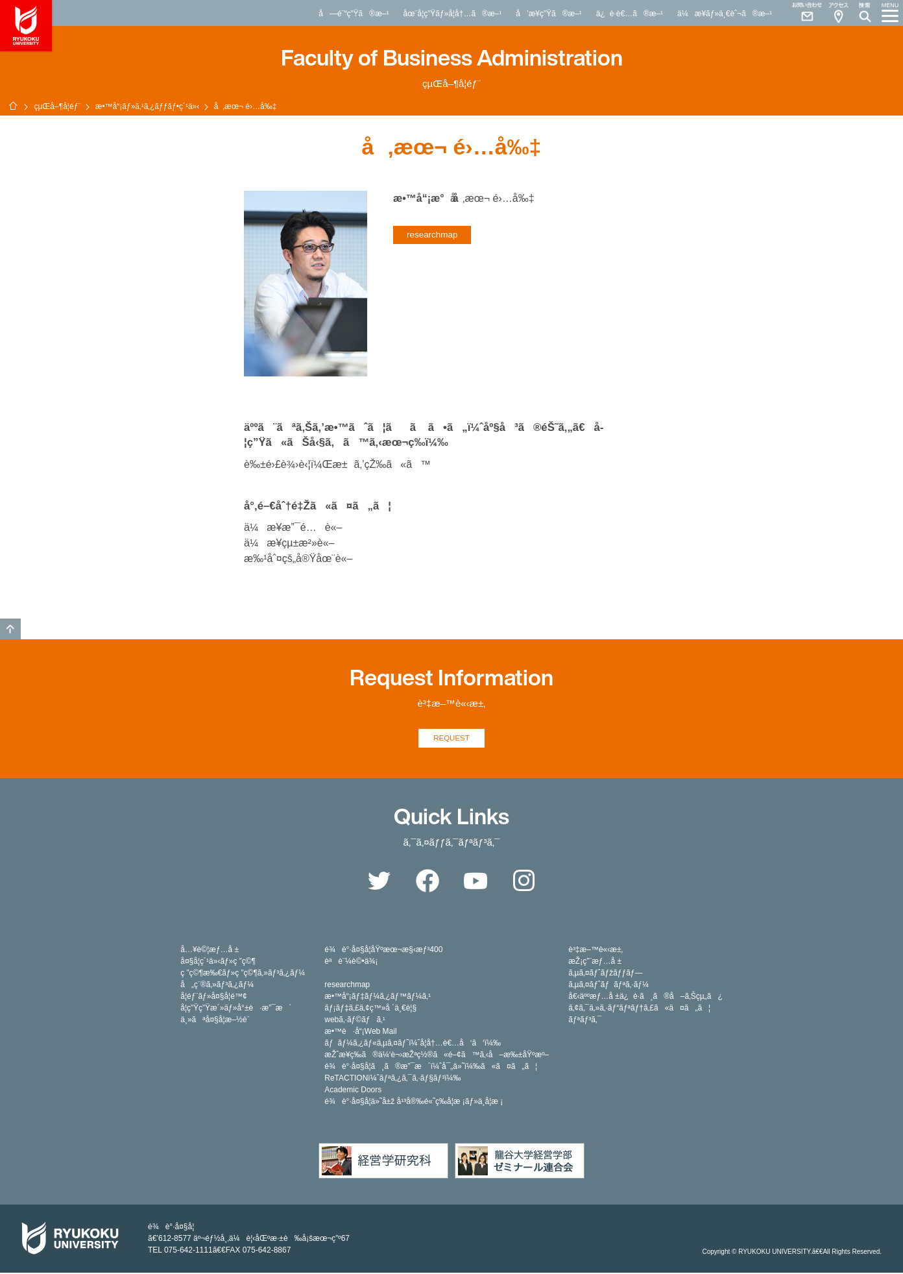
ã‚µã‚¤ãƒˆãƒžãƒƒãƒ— (605, 974)
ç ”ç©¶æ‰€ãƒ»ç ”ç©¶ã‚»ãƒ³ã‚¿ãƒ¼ (242, 974)
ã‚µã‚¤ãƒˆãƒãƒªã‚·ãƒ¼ (608, 985)
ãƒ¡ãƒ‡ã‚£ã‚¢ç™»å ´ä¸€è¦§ (370, 1009)
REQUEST (451, 739)
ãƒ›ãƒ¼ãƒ (12, 105)
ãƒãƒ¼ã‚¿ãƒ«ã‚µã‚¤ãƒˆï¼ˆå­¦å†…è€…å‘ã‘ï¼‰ (412, 1044)
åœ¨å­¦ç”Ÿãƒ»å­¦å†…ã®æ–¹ (452, 13)
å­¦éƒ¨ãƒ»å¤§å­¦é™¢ (213, 997)
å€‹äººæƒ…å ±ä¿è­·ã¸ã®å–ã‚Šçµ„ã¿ (645, 997)
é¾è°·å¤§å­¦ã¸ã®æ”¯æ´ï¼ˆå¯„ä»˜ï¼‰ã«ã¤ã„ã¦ (430, 1067)
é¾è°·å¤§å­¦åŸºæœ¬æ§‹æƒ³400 (383, 950)
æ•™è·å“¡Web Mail (360, 1032)
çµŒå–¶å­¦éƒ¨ (57, 106)
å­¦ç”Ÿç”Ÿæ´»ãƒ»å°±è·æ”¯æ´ (235, 1009)
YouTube (475, 882)
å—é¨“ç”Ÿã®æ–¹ (354, 13)
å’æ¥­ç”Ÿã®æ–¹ (549, 13)
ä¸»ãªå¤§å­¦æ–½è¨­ (214, 1020)
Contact (802, 13)
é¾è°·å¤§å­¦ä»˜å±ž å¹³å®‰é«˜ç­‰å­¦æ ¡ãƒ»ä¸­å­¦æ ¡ (413, 1102)
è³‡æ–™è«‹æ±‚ (595, 950)
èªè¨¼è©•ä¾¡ (351, 962)
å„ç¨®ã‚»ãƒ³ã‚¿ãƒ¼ (217, 985)
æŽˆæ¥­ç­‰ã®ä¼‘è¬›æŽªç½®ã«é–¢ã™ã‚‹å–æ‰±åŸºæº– (436, 1055)
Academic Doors (352, 1091)
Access (838, 13)
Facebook (427, 882)
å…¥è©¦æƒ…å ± (209, 950)
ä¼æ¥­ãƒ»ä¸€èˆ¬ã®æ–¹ (724, 13)
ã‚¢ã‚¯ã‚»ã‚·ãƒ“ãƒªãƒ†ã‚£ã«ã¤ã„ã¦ (639, 1009)
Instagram (524, 882)
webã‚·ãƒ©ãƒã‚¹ (354, 1020)
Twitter (379, 882)
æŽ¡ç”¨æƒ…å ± (594, 962)
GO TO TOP (10, 629)
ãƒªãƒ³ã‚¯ (584, 1020)
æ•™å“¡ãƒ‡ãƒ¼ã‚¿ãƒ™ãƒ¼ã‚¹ (377, 997)
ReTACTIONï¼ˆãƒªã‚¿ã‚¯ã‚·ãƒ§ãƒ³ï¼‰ (392, 1079)
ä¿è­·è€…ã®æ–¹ (629, 13)
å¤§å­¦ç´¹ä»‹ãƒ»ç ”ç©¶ (218, 962)
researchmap (432, 234)
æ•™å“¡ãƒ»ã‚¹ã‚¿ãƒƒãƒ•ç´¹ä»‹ (147, 106)
